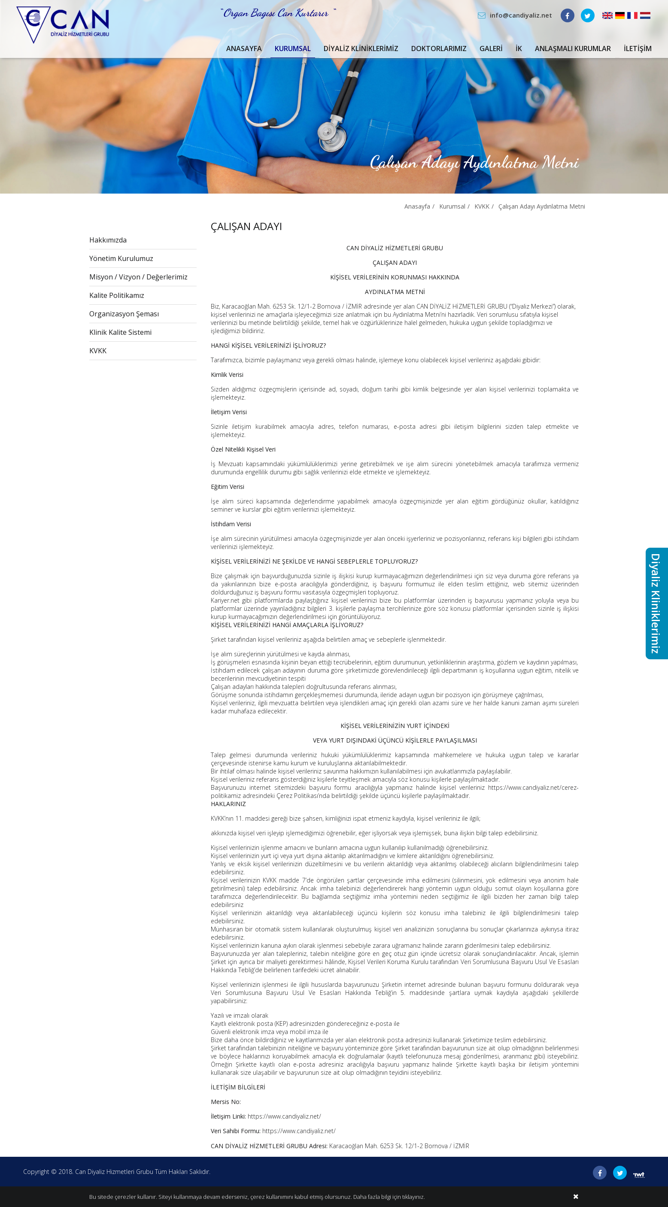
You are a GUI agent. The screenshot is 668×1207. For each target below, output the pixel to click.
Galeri (491, 48)
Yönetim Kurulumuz (121, 258)
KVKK (481, 206)
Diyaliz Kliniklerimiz (361, 48)
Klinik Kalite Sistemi (120, 332)
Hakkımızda (108, 240)
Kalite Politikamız (116, 295)
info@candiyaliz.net (521, 15)
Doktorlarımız (439, 48)
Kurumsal (293, 48)
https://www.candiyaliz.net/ (284, 1116)
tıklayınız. (413, 1197)
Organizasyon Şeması (124, 313)
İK (519, 48)
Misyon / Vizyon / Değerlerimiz (138, 277)
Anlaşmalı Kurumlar (573, 48)
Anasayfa (244, 48)
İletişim (638, 48)
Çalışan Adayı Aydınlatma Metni (541, 206)
